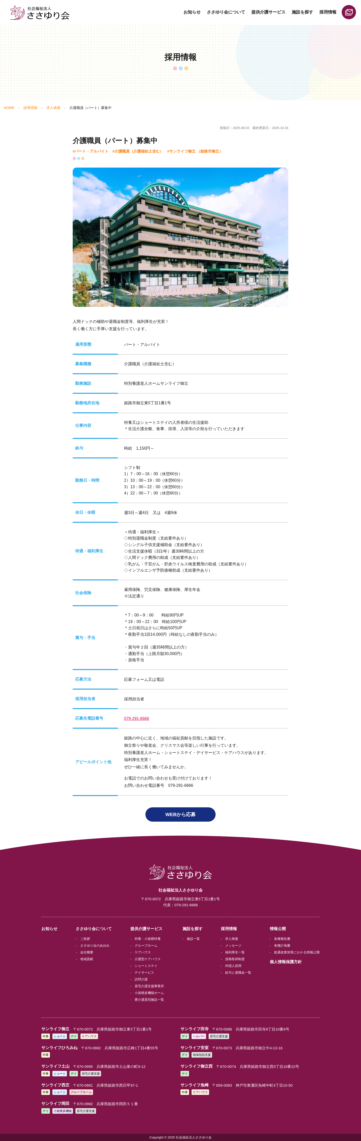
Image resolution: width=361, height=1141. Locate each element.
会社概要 (86, 952)
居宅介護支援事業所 (149, 986)
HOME (9, 108)
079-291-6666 (136, 718)
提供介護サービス (268, 12)
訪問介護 (141, 979)
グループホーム (146, 945)
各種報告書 (282, 939)
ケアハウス (143, 952)
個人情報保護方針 (286, 962)
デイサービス (144, 972)
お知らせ (192, 12)
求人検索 (53, 108)
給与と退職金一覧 (238, 972)
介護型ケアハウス (148, 959)
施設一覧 (193, 939)
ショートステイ (146, 966)
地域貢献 (86, 959)
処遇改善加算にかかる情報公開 (297, 952)
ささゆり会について (226, 12)
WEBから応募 (180, 814)
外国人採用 (233, 966)
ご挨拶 (85, 939)
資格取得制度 (235, 959)
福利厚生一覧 (235, 952)
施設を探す (302, 12)
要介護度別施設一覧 (149, 999)
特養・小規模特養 (148, 939)
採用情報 (327, 12)
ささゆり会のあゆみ (95, 945)
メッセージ (233, 945)
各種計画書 (282, 945)
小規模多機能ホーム (149, 993)
